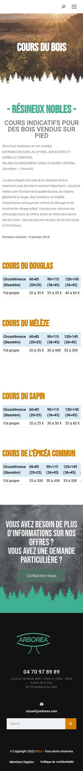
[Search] (70, 723)
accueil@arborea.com (41, 711)
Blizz (38, 751)
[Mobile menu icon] (74, 6)
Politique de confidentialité (57, 761)
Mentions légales (22, 762)
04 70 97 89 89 (41, 672)
